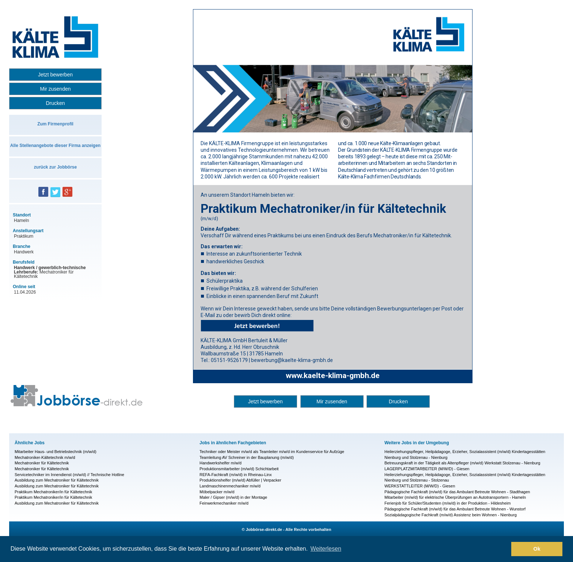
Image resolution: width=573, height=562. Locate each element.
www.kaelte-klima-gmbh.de (333, 375)
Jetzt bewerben (55, 75)
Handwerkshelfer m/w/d (221, 463)
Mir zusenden (55, 89)
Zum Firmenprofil (55, 124)
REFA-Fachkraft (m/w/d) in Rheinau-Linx (236, 474)
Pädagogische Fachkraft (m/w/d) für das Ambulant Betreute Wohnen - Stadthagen (457, 492)
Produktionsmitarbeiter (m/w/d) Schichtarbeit (239, 469)
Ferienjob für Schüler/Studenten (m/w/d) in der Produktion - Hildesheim (447, 503)
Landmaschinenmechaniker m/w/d (230, 486)
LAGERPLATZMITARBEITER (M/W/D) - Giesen (426, 469)
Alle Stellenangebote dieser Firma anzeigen (55, 145)
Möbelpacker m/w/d (217, 492)
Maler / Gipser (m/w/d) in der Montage (233, 497)
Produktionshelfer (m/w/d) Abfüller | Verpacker (240, 480)
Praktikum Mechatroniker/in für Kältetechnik (53, 492)
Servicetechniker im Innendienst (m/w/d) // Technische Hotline (69, 474)
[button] (504, 549)
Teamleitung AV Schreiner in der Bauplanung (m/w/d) (247, 457)
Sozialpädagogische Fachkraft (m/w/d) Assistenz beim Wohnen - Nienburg (450, 515)
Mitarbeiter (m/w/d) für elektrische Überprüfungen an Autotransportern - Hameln (455, 497)
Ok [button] (537, 549)
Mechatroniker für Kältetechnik (42, 463)
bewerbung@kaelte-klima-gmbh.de (292, 360)
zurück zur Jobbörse (55, 167)
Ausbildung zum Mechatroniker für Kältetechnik (57, 480)
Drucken (55, 103)
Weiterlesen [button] (326, 549)
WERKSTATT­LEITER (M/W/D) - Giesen (419, 486)
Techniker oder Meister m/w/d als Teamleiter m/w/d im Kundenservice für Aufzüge (272, 451)
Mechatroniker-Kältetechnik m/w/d (45, 457)
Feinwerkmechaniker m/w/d (224, 503)
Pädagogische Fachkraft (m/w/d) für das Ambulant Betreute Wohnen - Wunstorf (454, 509)
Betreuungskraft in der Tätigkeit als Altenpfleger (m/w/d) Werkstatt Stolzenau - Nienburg (462, 463)
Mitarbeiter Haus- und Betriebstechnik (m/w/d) (55, 451)
